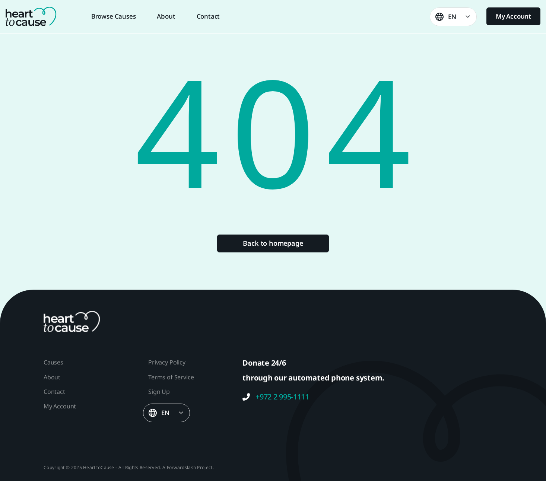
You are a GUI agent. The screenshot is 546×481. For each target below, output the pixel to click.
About (166, 16)
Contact (208, 16)
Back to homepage (273, 243)
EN (452, 16)
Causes (53, 362)
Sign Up (159, 392)
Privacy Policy (166, 362)
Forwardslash (181, 467)
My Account (513, 16)
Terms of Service (171, 377)
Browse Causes (113, 16)
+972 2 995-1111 (275, 396)
